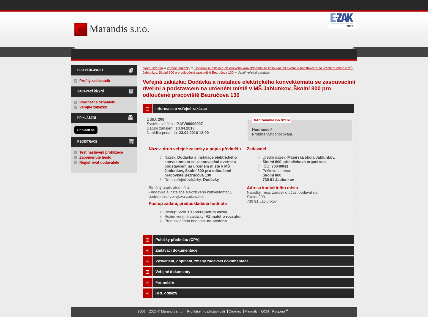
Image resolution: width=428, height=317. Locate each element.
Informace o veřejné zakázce (181, 108)
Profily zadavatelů (94, 81)
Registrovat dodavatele (99, 162)
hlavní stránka (153, 68)
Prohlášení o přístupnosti (206, 311)
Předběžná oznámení (97, 102)
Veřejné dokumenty (172, 271)
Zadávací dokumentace (176, 250)
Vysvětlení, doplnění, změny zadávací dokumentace (201, 261)
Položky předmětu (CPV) (177, 239)
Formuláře (164, 282)
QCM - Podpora (273, 311)
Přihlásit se (86, 130)
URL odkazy (166, 293)
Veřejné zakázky (93, 107)
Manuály (251, 311)
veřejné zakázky (178, 68)
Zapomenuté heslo (95, 157)
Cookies (235, 311)
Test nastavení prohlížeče (101, 152)
